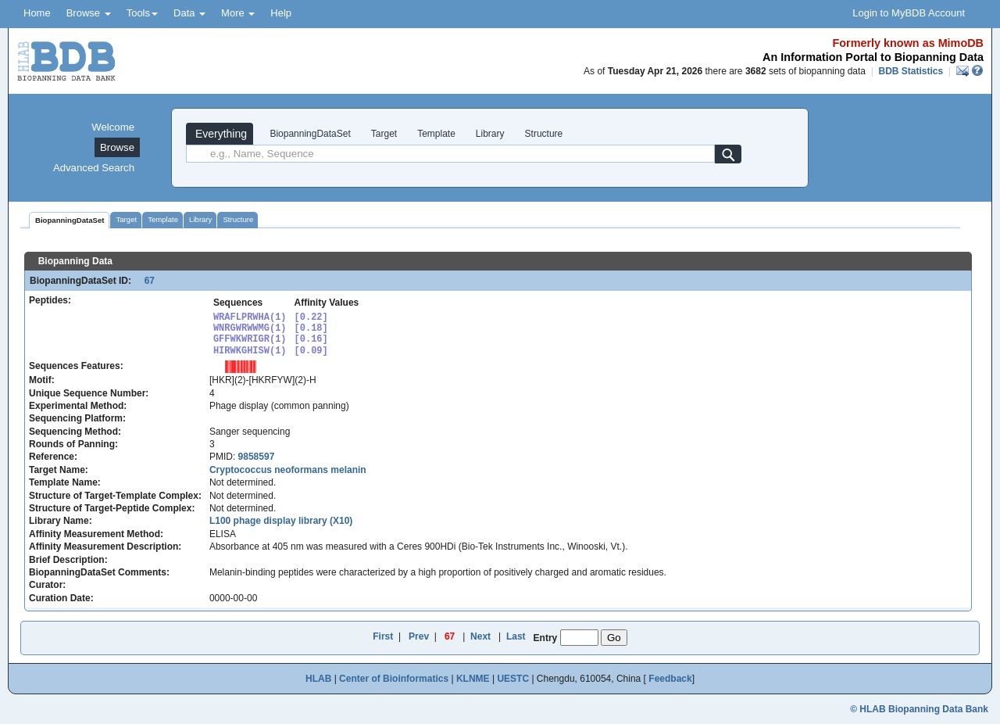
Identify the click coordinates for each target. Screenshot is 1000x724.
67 (144, 280)
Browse (88, 13)
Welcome (112, 127)
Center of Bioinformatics (393, 678)
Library (490, 133)
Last (516, 636)
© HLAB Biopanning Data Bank (919, 709)
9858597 (256, 456)
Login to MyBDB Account (908, 13)
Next (480, 636)
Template (436, 133)
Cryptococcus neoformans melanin (287, 469)
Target (384, 133)
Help (280, 13)
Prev (419, 636)
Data (189, 13)
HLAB (318, 678)
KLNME (473, 678)
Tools (142, 13)
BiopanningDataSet (309, 133)
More (238, 13)
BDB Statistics (910, 71)
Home (37, 13)
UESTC (513, 678)
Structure (544, 133)
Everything (219, 133)
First (383, 636)
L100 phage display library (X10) (280, 520)
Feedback (669, 678)
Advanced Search (93, 168)
